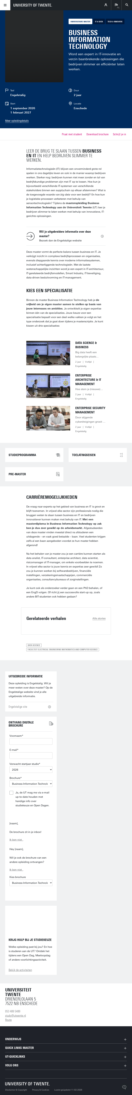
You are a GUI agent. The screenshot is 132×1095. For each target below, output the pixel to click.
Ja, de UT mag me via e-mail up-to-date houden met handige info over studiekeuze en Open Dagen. (32, 799)
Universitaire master (80, 21)
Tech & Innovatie (115, 21)
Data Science (34, 645)
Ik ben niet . (16, 839)
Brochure (14, 778)
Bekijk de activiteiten (20, 970)
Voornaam (15, 735)
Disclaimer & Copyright (16, 1090)
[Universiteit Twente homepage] (27, 1084)
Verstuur (31, 814)
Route (8, 1020)
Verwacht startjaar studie (24, 763)
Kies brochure (17, 877)
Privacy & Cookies (40, 1090)
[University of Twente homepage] (32, 5)
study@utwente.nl (15, 1016)
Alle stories (99, 618)
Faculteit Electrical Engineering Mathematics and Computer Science (63, 649)
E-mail (13, 749)
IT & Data (99, 21)
